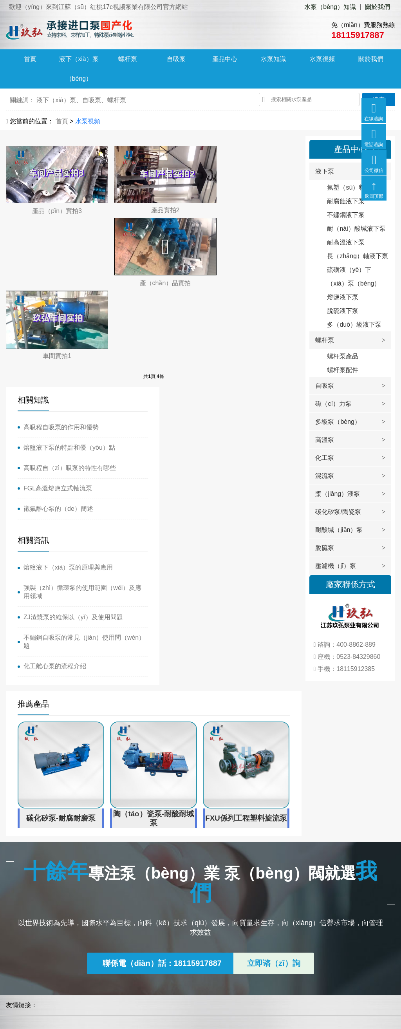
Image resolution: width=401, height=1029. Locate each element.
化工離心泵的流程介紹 (201, 443)
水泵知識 (273, 59)
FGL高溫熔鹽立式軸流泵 (57, 406)
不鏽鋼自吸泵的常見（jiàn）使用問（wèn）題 (218, 419)
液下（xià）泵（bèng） (78, 69)
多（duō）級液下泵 (354, 324)
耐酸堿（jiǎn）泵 (339, 529)
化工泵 (324, 457)
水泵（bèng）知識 (330, 7)
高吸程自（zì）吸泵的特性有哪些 (69, 385)
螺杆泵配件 (342, 370)
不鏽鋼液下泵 (346, 215)
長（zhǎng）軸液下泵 (357, 256)
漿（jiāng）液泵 (337, 493)
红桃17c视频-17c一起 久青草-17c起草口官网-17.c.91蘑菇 (79, 1024)
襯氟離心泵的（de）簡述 (58, 426)
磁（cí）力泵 (333, 403)
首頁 (30, 59)
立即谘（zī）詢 (273, 810)
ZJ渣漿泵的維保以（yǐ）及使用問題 (219, 394)
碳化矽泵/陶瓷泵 (338, 511)
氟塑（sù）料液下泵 (355, 187)
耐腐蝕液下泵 (346, 201)
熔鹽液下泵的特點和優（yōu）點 (69, 365)
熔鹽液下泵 (342, 297)
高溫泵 (324, 439)
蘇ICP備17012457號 (96, 1013)
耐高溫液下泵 (346, 242)
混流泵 (324, 475)
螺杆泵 (127, 59)
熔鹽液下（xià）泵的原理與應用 (214, 345)
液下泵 (324, 171)
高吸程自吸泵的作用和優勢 (61, 345)
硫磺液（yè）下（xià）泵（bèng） (353, 276)
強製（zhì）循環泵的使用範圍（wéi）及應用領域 (225, 369)
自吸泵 (176, 59)
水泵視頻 (322, 59)
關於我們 (377, 7)
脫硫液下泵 (342, 310)
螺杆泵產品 (342, 356)
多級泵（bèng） (338, 421)
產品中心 (224, 59)
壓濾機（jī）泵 (335, 565)
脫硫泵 (324, 547)
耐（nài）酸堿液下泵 (356, 228)
